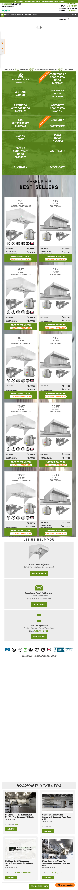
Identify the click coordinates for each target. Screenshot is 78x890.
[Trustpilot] (6, 10)
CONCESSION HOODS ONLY (33, 1)
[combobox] (64, 19)
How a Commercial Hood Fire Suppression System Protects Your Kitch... (56, 863)
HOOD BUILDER (39, 573)
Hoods (17, 824)
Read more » (11, 829)
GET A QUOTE (39, 604)
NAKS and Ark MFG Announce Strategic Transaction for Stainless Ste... (19, 863)
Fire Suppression (57, 873)
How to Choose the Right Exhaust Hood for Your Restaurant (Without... (19, 816)
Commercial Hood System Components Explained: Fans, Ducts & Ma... (56, 817)
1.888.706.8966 (71, 11)
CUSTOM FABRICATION (23, 873)
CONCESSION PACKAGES (49, 1)
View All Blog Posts (39, 886)
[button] (65, 885)
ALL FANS (61, 1)
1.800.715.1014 (71, 6)
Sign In (73, 14)
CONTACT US (39, 637)
